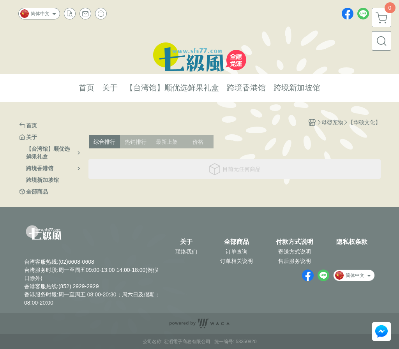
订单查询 (236, 251)
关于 (186, 242)
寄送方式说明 (294, 251)
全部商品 (236, 242)
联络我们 (186, 251)
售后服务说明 (294, 261)
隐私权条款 (351, 242)
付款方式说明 (294, 242)
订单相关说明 (236, 261)
